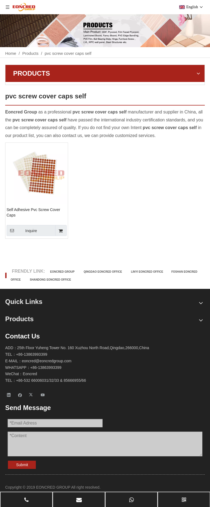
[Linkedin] (8, 395)
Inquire (22, 230)
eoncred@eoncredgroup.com (47, 361)
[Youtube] (42, 395)
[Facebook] (20, 395)
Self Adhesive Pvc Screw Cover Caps (33, 212)
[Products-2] (105, 30)
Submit (22, 465)
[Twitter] (31, 395)
